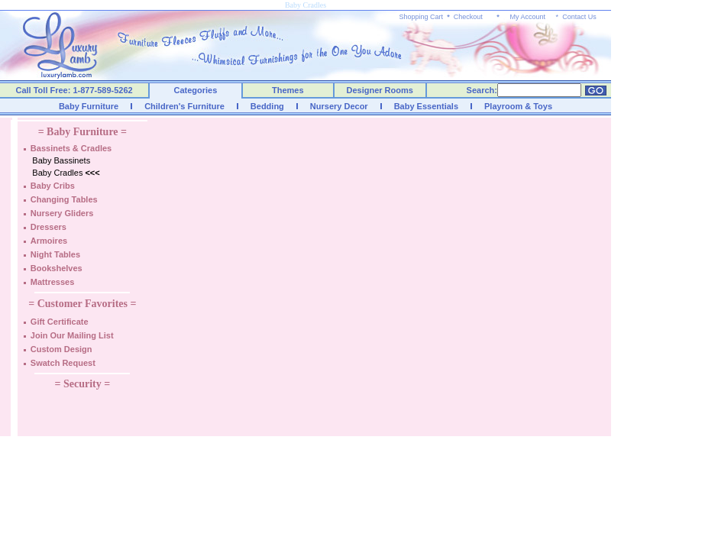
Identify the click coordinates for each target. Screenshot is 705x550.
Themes (288, 90)
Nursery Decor (339, 106)
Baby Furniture (88, 106)
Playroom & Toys (518, 106)
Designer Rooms (379, 90)
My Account (527, 17)
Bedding (267, 106)
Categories (196, 90)
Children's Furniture (184, 106)
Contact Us (579, 17)
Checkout (468, 17)
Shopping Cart (421, 17)
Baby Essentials (426, 106)
